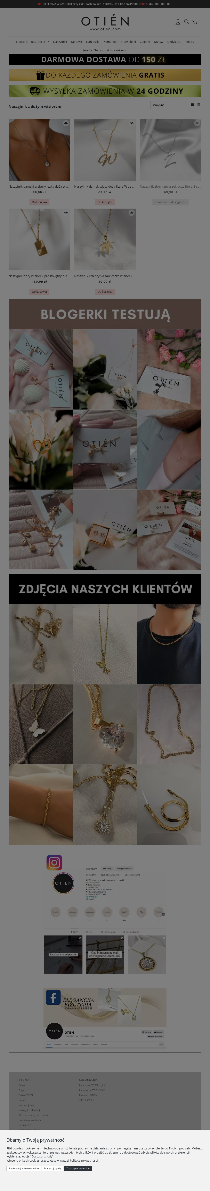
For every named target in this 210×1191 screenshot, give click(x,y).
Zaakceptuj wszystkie (77, 1168)
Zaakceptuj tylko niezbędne (24, 1168)
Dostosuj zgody (52, 1168)
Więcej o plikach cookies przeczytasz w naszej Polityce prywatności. (53, 1160)
